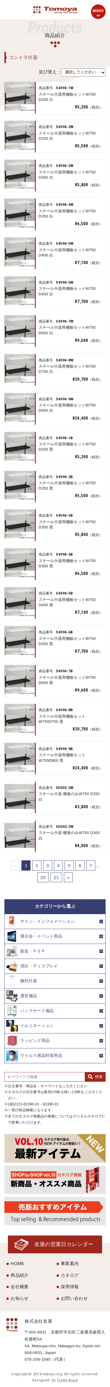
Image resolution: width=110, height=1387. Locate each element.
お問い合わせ (74, 1298)
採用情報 (70, 1286)
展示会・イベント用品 (34, 936)
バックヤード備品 (30, 1011)
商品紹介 (19, 1275)
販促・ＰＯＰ (25, 951)
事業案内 (70, 1263)
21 (56, 877)
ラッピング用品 (28, 1041)
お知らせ (19, 1298)
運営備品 (21, 996)
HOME (17, 1263)
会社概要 (19, 1286)
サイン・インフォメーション (40, 921)
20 (43, 877)
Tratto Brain (67, 1380)
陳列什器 (21, 981)
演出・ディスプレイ (32, 966)
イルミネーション (30, 1026)
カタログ (70, 1275)
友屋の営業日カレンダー (63, 1244)
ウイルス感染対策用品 (34, 1056)
